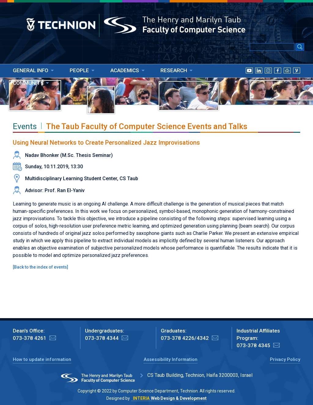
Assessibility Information (170, 359)
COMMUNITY (28, 83)
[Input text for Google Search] (272, 47)
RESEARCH (173, 70)
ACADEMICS (124, 70)
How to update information (42, 359)
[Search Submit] (300, 47)
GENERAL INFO (30, 70)
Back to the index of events (40, 267)
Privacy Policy (285, 359)
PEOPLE (79, 70)
